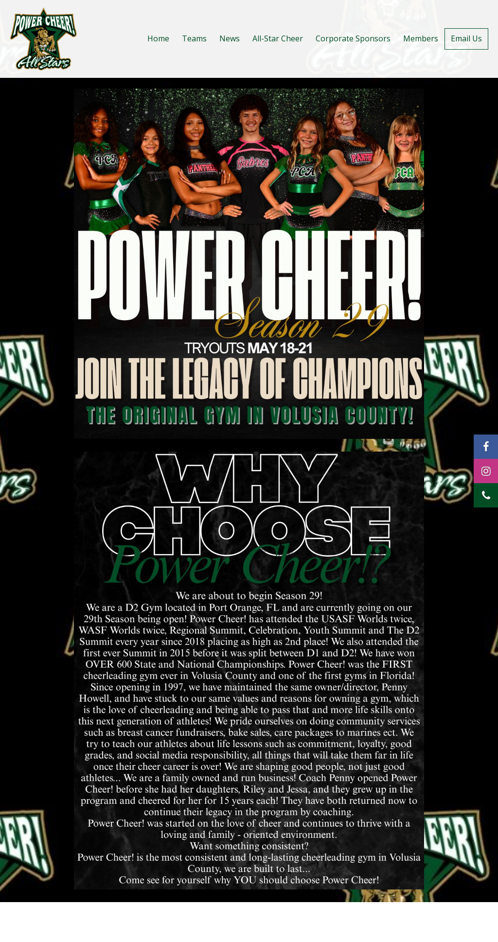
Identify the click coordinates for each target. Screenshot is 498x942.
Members (420, 38)
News (229, 38)
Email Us (466, 38)
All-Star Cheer (277, 38)
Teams (194, 38)
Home (158, 38)
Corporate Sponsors (353, 38)
